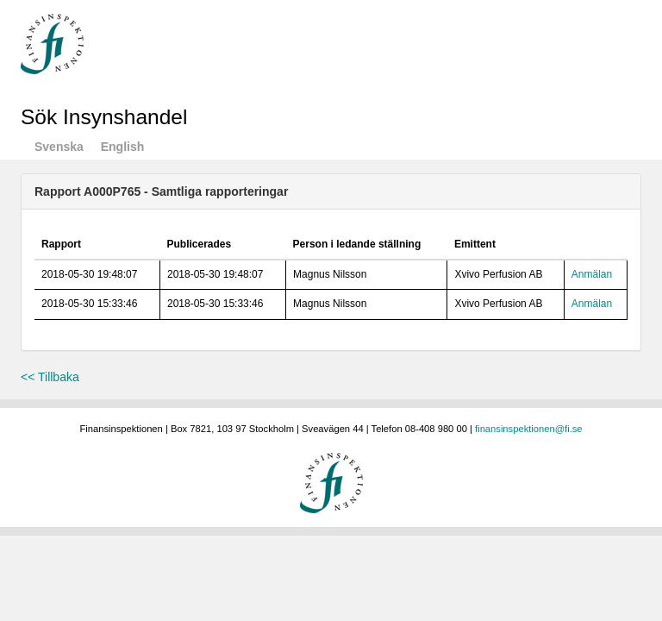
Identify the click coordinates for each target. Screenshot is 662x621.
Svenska (59, 147)
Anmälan (591, 274)
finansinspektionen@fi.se (529, 428)
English (123, 147)
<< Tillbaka (50, 377)
